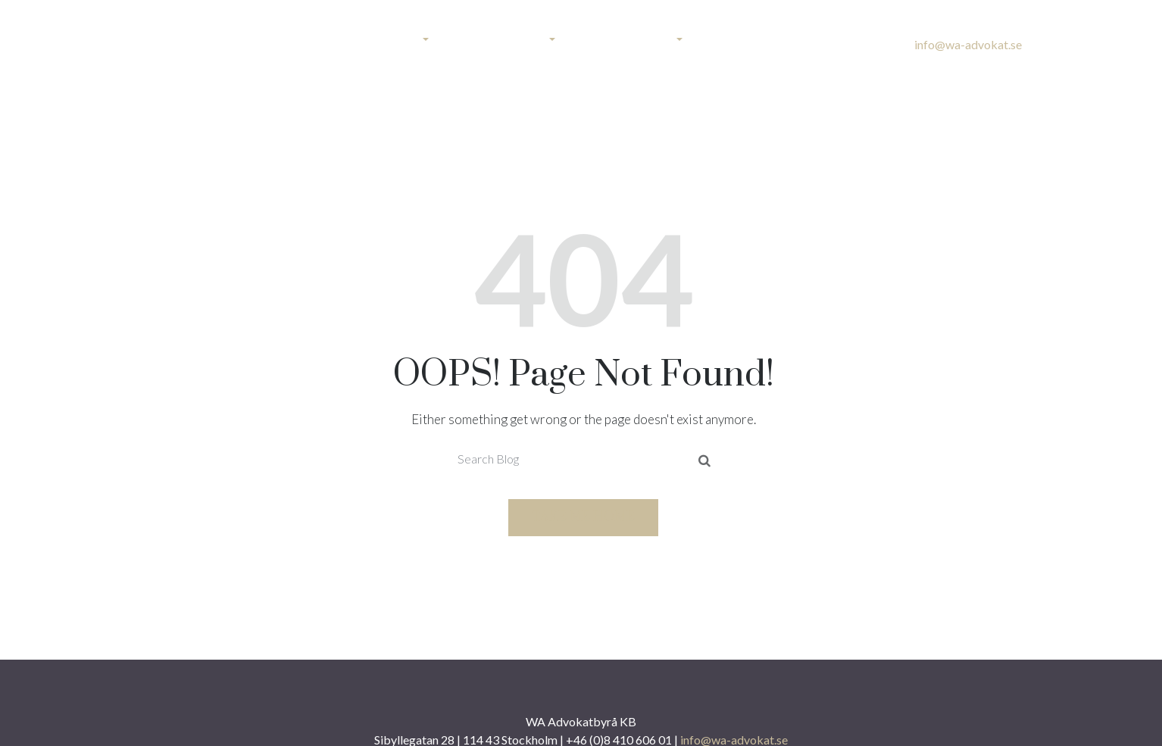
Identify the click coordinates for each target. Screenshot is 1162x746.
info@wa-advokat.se (968, 44)
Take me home (583, 517)
